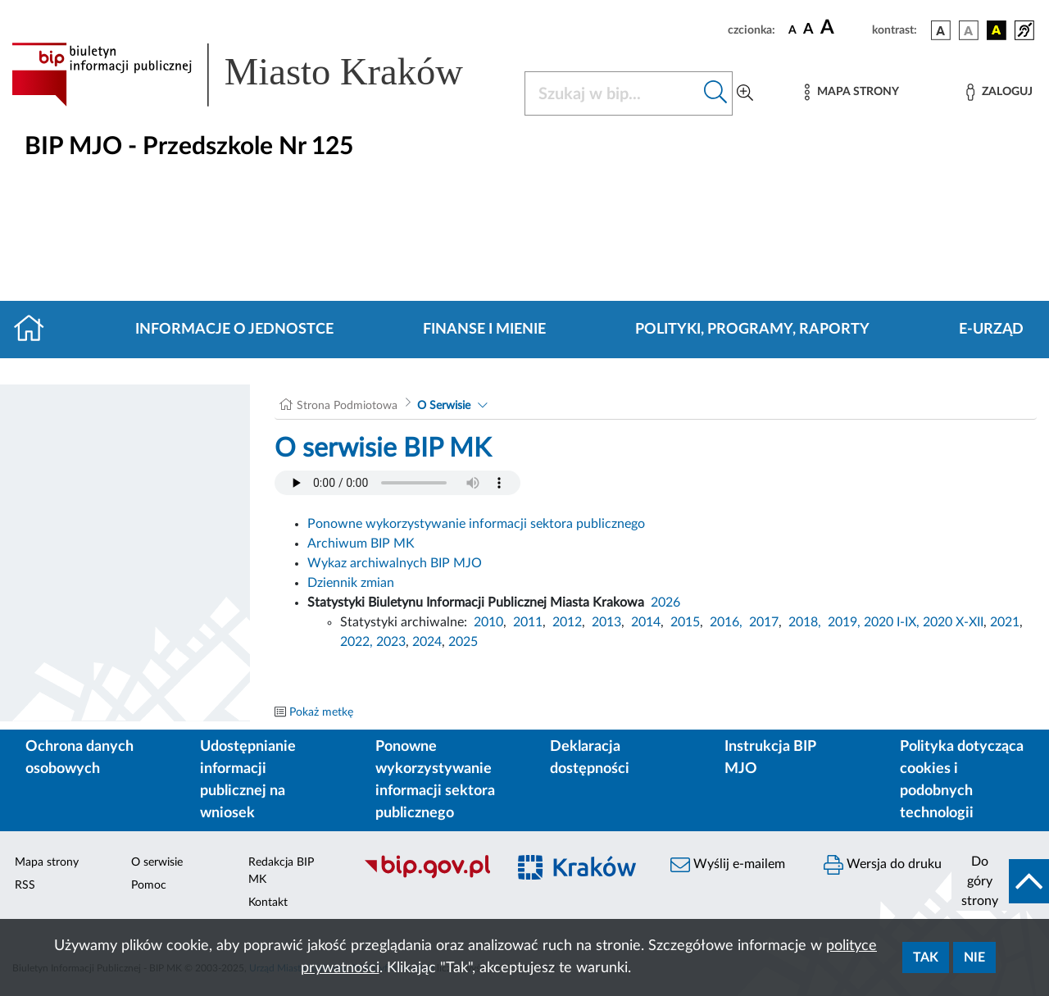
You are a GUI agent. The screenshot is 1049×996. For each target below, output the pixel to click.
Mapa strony (47, 862)
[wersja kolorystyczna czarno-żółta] (996, 30)
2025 (463, 641)
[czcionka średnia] (808, 30)
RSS (25, 885)
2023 (391, 641)
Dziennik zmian (350, 582)
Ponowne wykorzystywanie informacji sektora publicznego (476, 523)
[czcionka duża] (844, 28)
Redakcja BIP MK (281, 871)
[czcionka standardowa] (792, 29)
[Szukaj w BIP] (612, 93)
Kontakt (268, 902)
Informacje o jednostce (234, 329)
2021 (1004, 622)
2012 (567, 622)
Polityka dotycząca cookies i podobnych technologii (962, 780)
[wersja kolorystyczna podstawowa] (941, 30)
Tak (925, 957)
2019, (844, 622)
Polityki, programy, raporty (752, 329)
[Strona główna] (35, 329)
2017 (764, 622)
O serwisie (157, 862)
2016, (726, 622)
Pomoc (148, 885)
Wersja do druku (883, 865)
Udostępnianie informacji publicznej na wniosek (248, 780)
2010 (488, 622)
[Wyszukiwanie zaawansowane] (745, 93)
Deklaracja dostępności (589, 757)
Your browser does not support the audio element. (397, 483)
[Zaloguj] (999, 92)
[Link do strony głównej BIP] (258, 75)
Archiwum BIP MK (361, 543)
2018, (804, 622)
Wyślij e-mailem (727, 865)
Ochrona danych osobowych (79, 757)
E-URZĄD (991, 329)
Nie (974, 957)
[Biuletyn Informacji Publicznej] (426, 876)
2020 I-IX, (892, 622)
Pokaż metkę (321, 712)
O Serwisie (443, 406)
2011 (528, 622)
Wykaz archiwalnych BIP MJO (394, 563)
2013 (606, 622)
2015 (685, 622)
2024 (427, 641)
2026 (665, 602)
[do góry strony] (1000, 881)
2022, (358, 641)
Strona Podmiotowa (347, 406)
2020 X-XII (953, 622)
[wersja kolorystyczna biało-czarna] (968, 30)
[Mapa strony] (851, 92)
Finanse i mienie (484, 329)
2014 (646, 622)
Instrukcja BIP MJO (769, 757)
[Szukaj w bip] (716, 93)
